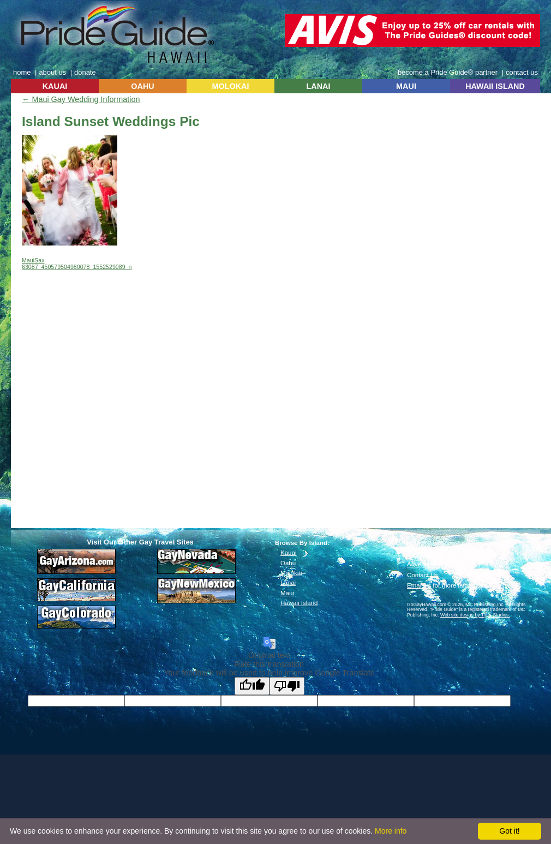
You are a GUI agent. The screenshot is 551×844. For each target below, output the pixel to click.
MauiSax (33, 260)
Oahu (288, 563)
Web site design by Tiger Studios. (475, 615)
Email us (419, 585)
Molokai (291, 573)
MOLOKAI (230, 86)
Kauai (288, 552)
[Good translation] (252, 686)
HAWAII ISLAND (495, 86)
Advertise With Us (432, 564)
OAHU (142, 86)
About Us (420, 553)
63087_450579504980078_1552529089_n (77, 267)
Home (415, 543)
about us (52, 72)
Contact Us (422, 575)
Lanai (288, 582)
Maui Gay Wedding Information (81, 99)
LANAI (319, 86)
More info (390, 831)
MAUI (406, 86)
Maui (287, 593)
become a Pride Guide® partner (448, 72)
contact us (522, 72)
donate (85, 72)
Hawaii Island (299, 603)
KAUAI (55, 86)
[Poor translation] (286, 686)
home (22, 72)
